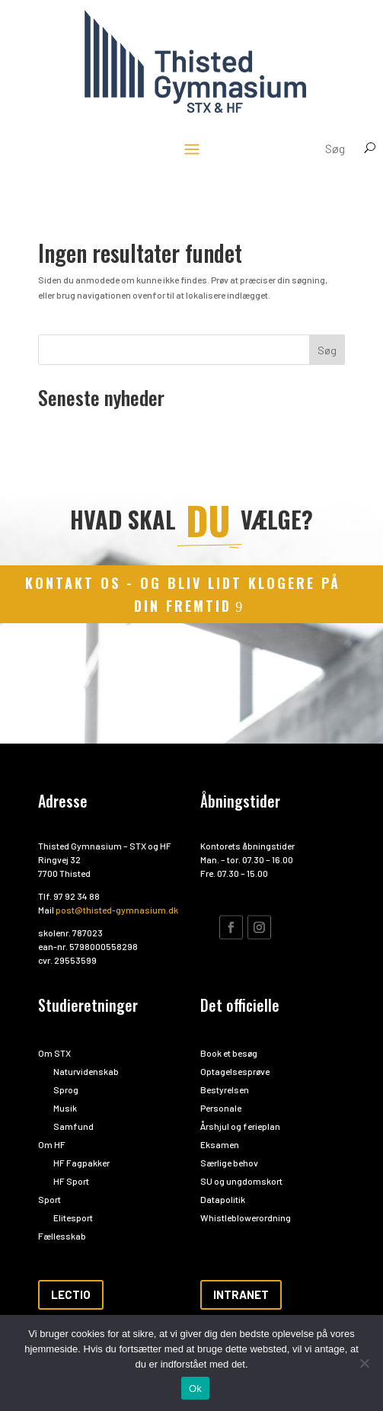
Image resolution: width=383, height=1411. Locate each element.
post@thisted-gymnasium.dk (117, 909)
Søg (327, 350)
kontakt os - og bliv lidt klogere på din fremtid (182, 594)
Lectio (71, 1294)
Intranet (241, 1294)
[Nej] (364, 1363)
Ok (195, 1388)
